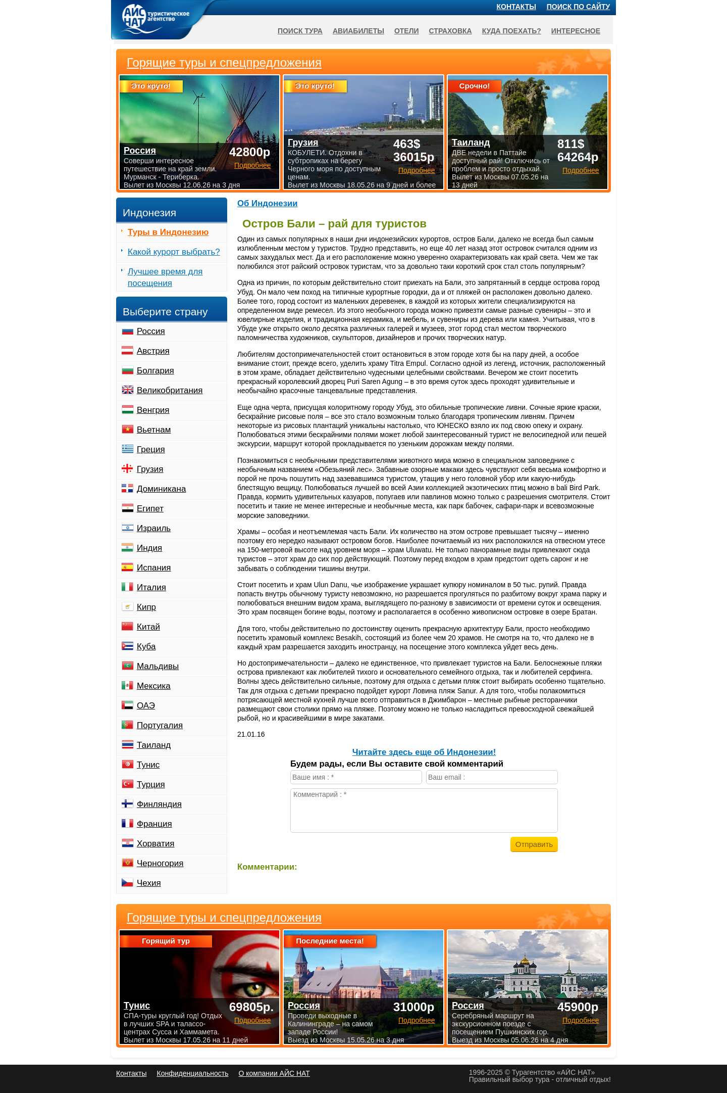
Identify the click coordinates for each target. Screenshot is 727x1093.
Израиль (154, 528)
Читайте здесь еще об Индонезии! (424, 752)
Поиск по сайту (578, 7)
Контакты (516, 7)
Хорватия (155, 843)
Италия (151, 587)
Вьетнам (154, 430)
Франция (154, 824)
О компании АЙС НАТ (274, 1073)
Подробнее (252, 1020)
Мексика (154, 686)
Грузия (150, 469)
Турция (151, 784)
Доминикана (161, 489)
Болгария (155, 370)
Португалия (160, 725)
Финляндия (159, 804)
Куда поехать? (511, 31)
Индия (149, 548)
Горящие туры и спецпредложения (224, 917)
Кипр (146, 607)
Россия (151, 331)
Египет (150, 508)
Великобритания (170, 390)
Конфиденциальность (192, 1073)
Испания (154, 568)
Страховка (450, 31)
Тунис (148, 765)
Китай (148, 627)
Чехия (149, 883)
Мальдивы (158, 666)
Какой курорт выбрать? (174, 252)
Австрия (153, 351)
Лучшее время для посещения (165, 277)
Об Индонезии (267, 203)
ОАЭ (146, 705)
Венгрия (153, 410)
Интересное (575, 31)
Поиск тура (300, 31)
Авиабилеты (358, 31)
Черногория (160, 863)
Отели (406, 31)
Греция (151, 449)
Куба (146, 646)
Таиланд (154, 745)
